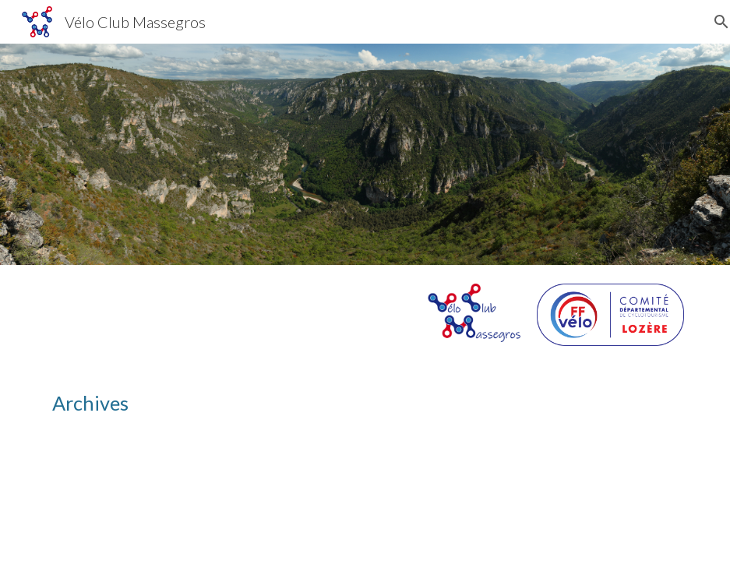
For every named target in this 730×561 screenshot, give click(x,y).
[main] (365, 403)
